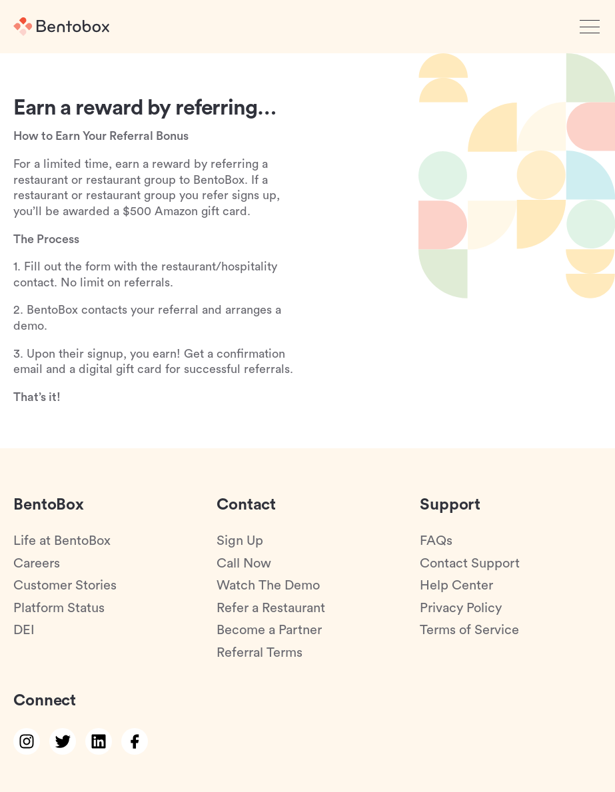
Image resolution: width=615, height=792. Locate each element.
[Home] (61, 26)
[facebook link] (134, 741)
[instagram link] (26, 741)
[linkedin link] (98, 741)
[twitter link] (62, 741)
